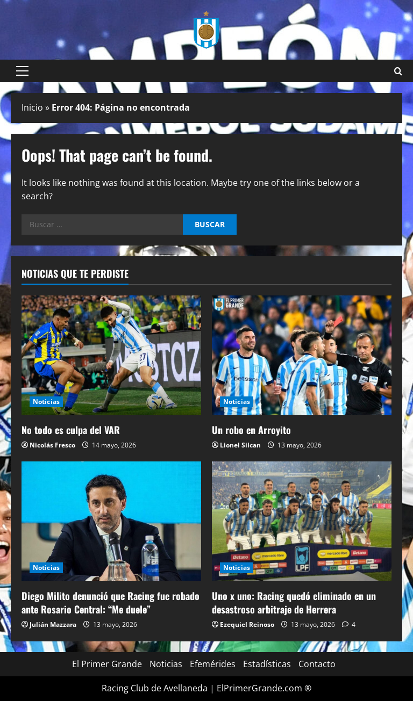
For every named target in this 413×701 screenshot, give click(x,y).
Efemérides (213, 664)
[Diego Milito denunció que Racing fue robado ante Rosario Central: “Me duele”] (111, 521)
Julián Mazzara (53, 624)
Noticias (46, 401)
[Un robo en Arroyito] (301, 355)
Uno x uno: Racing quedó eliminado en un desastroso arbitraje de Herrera (294, 602)
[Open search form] (398, 71)
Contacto (317, 664)
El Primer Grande (107, 664)
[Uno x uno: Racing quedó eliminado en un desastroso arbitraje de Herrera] (301, 521)
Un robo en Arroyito (251, 430)
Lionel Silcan (240, 445)
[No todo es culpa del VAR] (111, 355)
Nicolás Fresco (52, 445)
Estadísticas (267, 664)
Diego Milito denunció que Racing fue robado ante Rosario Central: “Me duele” (111, 602)
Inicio (32, 107)
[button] (22, 71)
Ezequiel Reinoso (247, 624)
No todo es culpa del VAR (71, 430)
